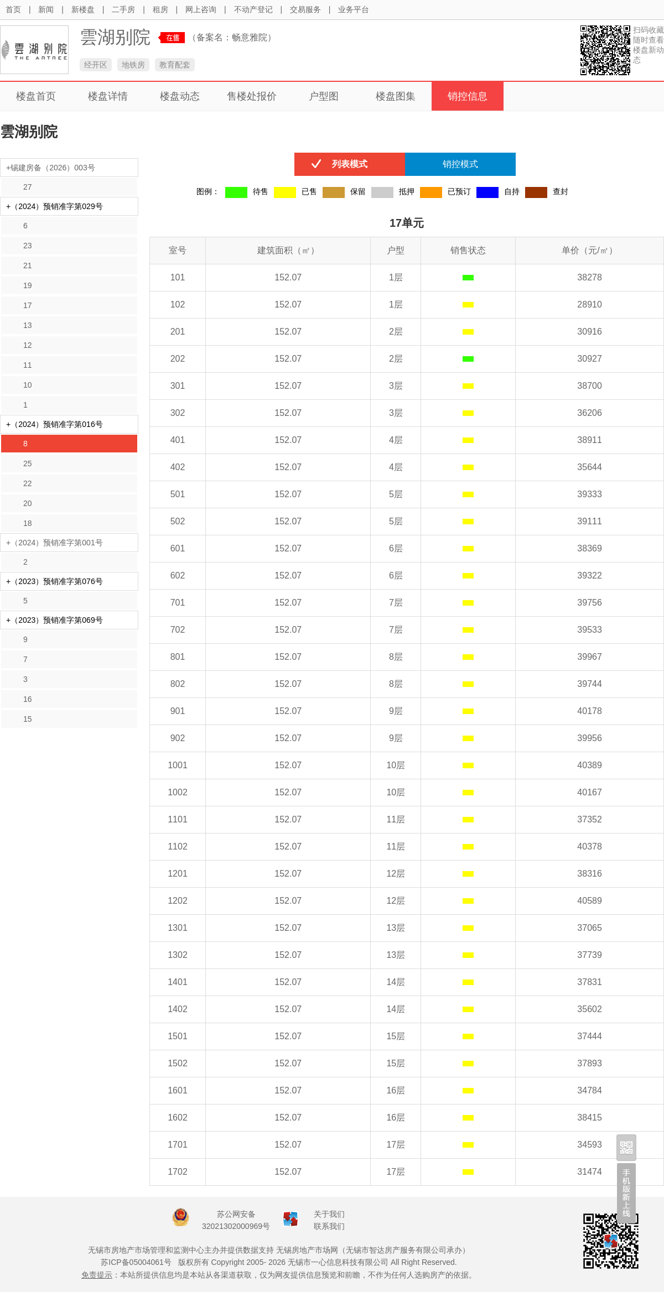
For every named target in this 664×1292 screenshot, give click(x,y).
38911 (589, 440)
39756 (589, 602)
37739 (589, 955)
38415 (589, 1117)
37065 (589, 927)
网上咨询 (200, 9)
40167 (589, 792)
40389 (589, 765)
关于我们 (329, 1214)
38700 (589, 385)
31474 (589, 1171)
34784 (589, 1090)
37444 (589, 1036)
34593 (589, 1144)
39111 (589, 521)
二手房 (123, 9)
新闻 (46, 9)
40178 (589, 711)
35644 (589, 467)
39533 (589, 629)
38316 (589, 873)
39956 (589, 738)
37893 (589, 1063)
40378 (589, 846)
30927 (589, 358)
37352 (589, 819)
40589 (589, 900)
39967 (589, 656)
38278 (589, 277)
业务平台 (353, 9)
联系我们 (329, 1226)
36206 (589, 413)
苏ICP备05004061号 (136, 1262)
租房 (160, 9)
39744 (589, 684)
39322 (589, 575)
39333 (589, 494)
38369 (589, 548)
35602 (589, 1009)
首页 (13, 9)
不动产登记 (253, 9)
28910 (589, 304)
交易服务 (305, 9)
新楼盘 (83, 9)
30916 (589, 331)
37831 (589, 982)
